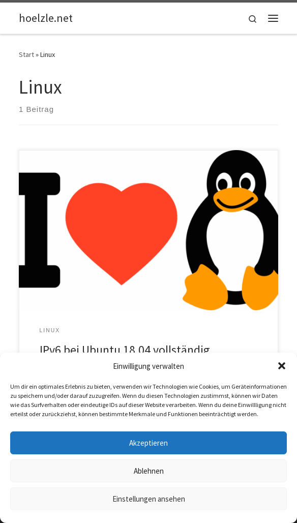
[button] (282, 366)
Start (26, 54)
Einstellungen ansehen (148, 499)
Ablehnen (149, 471)
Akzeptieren (148, 443)
